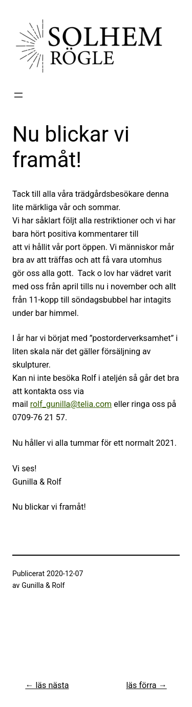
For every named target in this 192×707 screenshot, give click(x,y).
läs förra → (146, 685)
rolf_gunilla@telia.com (71, 404)
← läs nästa (47, 685)
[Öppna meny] (18, 95)
